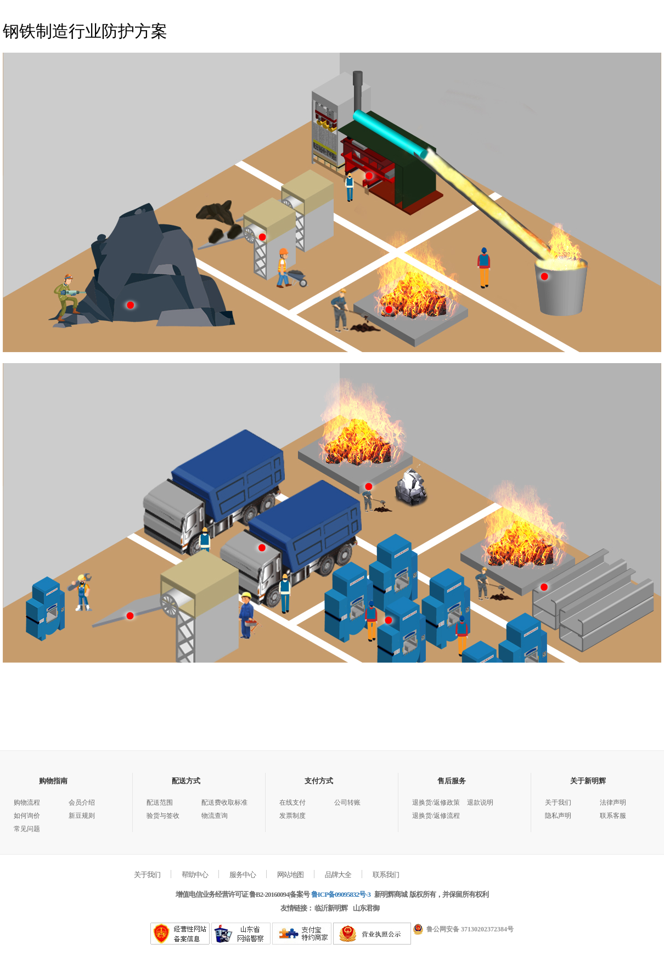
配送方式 (186, 781)
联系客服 (613, 815)
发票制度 (292, 815)
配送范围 (160, 802)
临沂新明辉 (330, 908)
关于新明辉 (588, 781)
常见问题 (27, 829)
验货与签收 (163, 815)
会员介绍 (82, 802)
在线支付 (292, 802)
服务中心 (242, 874)
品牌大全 (338, 874)
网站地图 (290, 874)
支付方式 (319, 781)
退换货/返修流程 (436, 815)
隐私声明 (558, 815)
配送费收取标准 (224, 802)
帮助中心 (195, 874)
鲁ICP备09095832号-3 (340, 894)
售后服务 (451, 781)
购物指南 (53, 781)
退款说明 (480, 802)
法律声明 (613, 802)
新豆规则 (82, 815)
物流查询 (214, 815)
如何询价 (27, 815)
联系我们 (386, 874)
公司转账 (347, 802)
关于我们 (558, 802)
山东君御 (366, 908)
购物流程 (27, 802)
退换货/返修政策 (436, 802)
